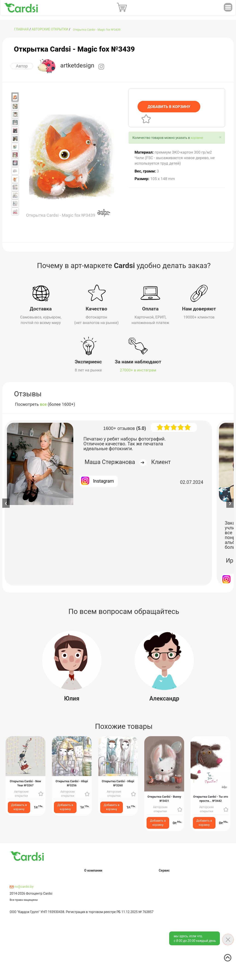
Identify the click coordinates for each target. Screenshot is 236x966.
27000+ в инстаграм (138, 368)
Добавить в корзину (19, 806)
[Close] (220, 137)
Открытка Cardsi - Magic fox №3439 (97, 29)
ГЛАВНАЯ (21, 29)
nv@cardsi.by (22, 885)
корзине (197, 138)
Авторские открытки (50, 29)
